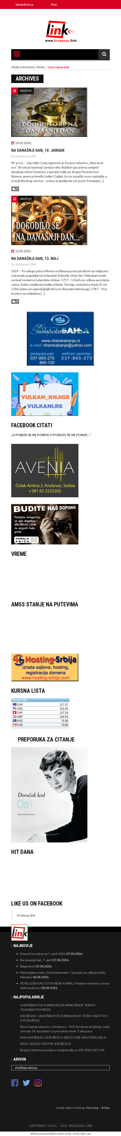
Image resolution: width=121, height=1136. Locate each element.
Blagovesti (27, 966)
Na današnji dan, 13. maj (34, 258)
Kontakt (65, 13)
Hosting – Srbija (98, 1108)
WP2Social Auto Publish (43, 1133)
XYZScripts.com (82, 1133)
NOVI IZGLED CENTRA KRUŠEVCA (45, 1044)
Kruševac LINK (26, 156)
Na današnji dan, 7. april (36, 960)
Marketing (78, 13)
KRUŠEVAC (60, 578)
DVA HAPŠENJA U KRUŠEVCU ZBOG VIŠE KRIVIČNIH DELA (63, 1037)
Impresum (52, 13)
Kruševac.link (26, 915)
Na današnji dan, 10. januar (38, 150)
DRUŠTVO (26, 90)
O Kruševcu (103, 13)
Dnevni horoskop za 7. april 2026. (43, 954)
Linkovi (90, 13)
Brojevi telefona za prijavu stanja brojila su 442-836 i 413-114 (62, 1050)
